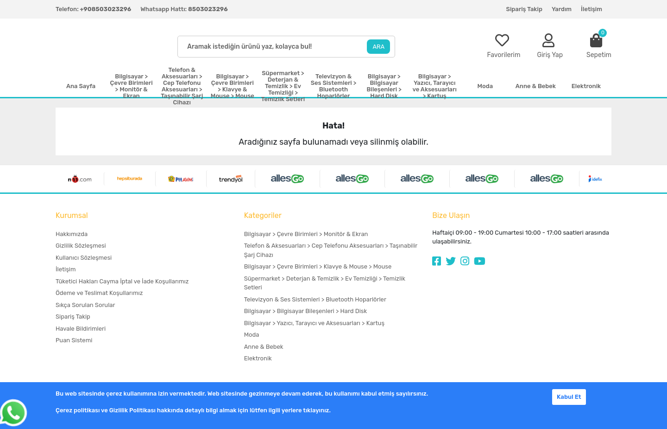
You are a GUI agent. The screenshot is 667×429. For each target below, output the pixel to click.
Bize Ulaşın (451, 215)
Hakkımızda (72, 234)
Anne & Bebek (263, 346)
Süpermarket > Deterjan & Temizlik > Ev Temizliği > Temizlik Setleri (324, 283)
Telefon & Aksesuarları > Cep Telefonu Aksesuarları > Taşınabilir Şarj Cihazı (330, 250)
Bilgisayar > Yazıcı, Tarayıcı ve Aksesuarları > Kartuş (314, 323)
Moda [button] (485, 86)
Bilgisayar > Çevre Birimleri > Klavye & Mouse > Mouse (318, 266)
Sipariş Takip (524, 9)
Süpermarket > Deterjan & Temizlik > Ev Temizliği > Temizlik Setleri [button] (283, 86)
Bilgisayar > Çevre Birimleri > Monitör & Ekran (306, 234)
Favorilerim (503, 55)
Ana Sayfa (80, 86)
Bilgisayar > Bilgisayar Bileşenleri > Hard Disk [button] (384, 86)
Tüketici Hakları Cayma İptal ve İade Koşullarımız (122, 281)
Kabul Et (569, 396)
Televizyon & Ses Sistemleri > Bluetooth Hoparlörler (315, 299)
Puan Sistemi (74, 340)
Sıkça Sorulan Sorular (85, 304)
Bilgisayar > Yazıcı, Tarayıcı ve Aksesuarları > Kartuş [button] (435, 86)
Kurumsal (72, 215)
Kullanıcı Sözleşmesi (84, 257)
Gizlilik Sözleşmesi (81, 245)
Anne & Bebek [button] (536, 86)
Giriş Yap (550, 55)
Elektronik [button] (586, 86)
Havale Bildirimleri (81, 328)
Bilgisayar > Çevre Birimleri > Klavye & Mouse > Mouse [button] (232, 86)
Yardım (562, 9)
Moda (251, 334)
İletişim (591, 9)
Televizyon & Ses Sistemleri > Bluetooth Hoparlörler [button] (334, 86)
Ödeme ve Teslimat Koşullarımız (99, 292)
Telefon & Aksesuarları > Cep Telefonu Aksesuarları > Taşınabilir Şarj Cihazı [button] (182, 86)
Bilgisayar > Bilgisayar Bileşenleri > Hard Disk (305, 310)
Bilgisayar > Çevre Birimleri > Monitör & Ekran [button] (131, 86)
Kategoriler (263, 215)
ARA (378, 46)
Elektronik (258, 358)
